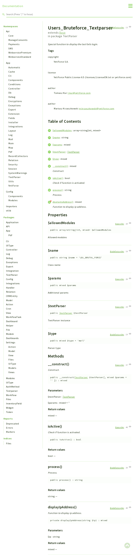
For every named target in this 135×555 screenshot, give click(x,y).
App (8, 62)
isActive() (58, 178)
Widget (10, 407)
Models (12, 367)
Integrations (15, 126)
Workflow (11, 395)
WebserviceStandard (19, 56)
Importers (11, 206)
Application (12, 222)
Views (11, 372)
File (8, 329)
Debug (11, 96)
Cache (11, 71)
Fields (11, 118)
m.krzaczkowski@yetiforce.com (96, 108)
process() (58, 190)
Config (9, 191)
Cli (9, 75)
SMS (10, 48)
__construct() (60, 166)
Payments (13, 44)
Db (9, 92)
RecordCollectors (18, 156)
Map (10, 147)
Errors (9, 427)
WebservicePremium (19, 52)
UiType (9, 382)
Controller (14, 88)
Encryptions (15, 101)
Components (15, 80)
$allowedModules (62, 130)
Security (12, 164)
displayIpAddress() (63, 201)
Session (12, 168)
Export (12, 109)
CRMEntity (12, 296)
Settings (10, 342)
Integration (12, 270)
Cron (8, 308)
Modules (13, 200)
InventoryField (14, 403)
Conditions (14, 84)
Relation (13, 160)
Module (10, 333)
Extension (14, 113)
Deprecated (12, 423)
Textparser (12, 390)
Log (10, 134)
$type (56, 158)
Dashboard (12, 321)
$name (56, 137)
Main (11, 143)
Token (9, 412)
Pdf (10, 151)
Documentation (12, 6)
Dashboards (12, 338)
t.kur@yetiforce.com (79, 92)
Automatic (14, 67)
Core (11, 35)
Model (9, 300)
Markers (10, 431)
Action (9, 304)
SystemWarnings (17, 172)
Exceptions (14, 105)
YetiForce (13, 185)
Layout (12, 130)
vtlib (8, 210)
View (8, 312)
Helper (9, 325)
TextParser (14, 177)
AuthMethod (12, 386)
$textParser (59, 151)
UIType (9, 245)
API (8, 226)
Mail (10, 139)
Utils (11, 181)
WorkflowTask (13, 317)
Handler (10, 287)
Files (11, 359)
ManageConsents (18, 39)
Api (7, 31)
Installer (13, 122)
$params (57, 144)
